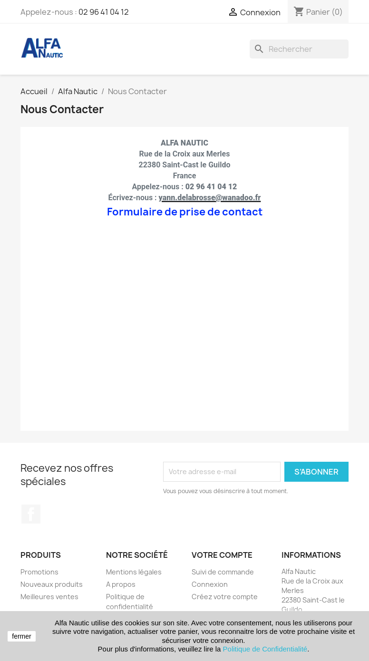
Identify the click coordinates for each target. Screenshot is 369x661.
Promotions (39, 571)
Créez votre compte (225, 596)
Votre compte (222, 555)
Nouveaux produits (51, 584)
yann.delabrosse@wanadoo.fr (210, 197)
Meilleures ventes (49, 596)
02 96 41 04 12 (103, 12)
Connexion (210, 584)
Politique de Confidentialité (265, 649)
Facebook (30, 514)
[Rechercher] (299, 48)
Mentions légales (134, 571)
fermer (21, 636)
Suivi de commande (223, 571)
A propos (121, 584)
